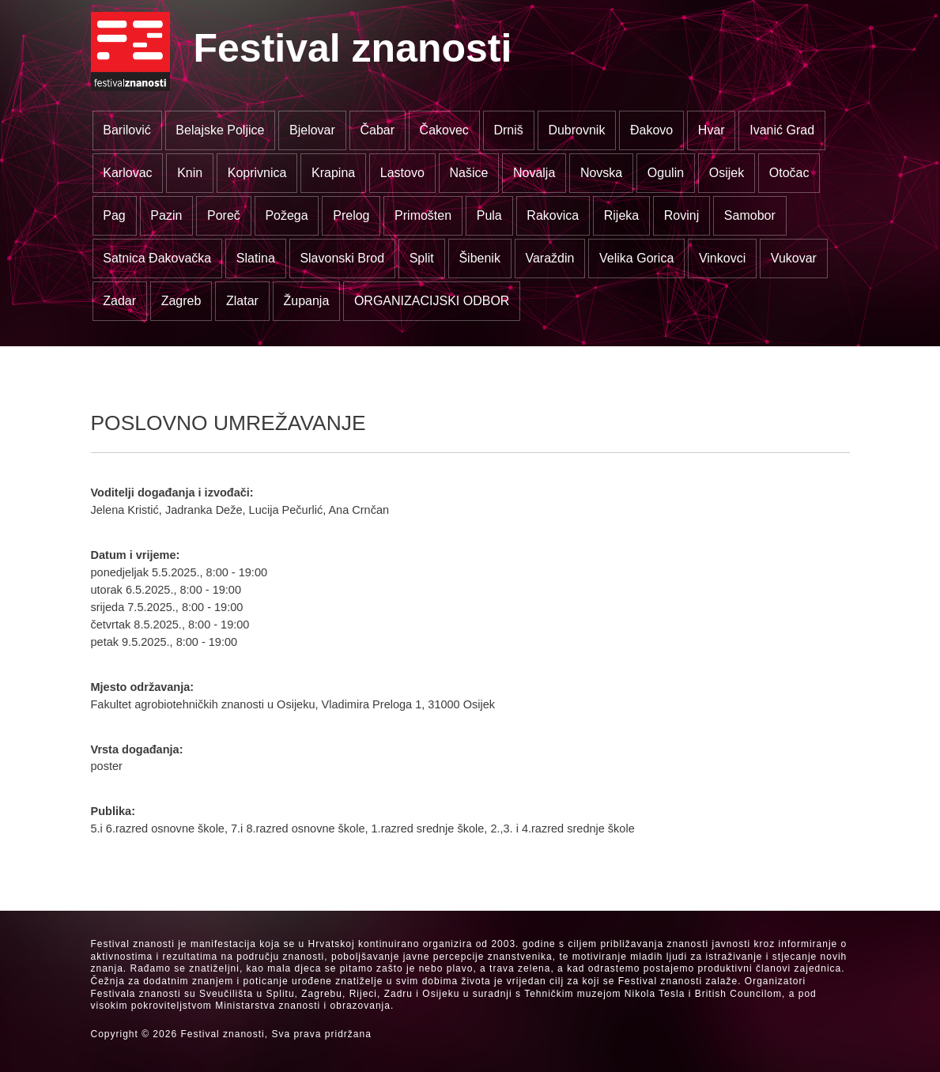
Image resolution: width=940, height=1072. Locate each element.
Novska (601, 172)
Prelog (351, 215)
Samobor (750, 215)
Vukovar (794, 258)
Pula (489, 215)
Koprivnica (257, 172)
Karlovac (127, 172)
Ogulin (665, 172)
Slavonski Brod (342, 258)
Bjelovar (312, 130)
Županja (306, 301)
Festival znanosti (353, 48)
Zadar (119, 301)
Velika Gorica (636, 258)
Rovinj (681, 215)
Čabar (377, 130)
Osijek (726, 172)
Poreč (223, 215)
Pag (114, 215)
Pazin (166, 215)
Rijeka (621, 215)
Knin (189, 172)
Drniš (508, 130)
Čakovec (444, 130)
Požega (286, 215)
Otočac (789, 172)
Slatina (255, 258)
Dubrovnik (576, 130)
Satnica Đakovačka (157, 258)
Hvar (711, 130)
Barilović (126, 130)
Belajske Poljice (220, 130)
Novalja (534, 172)
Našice (468, 172)
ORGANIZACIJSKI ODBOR (431, 301)
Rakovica (553, 215)
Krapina (333, 172)
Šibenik (479, 258)
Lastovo (402, 172)
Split (422, 258)
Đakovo (651, 130)
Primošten (422, 215)
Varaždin (549, 258)
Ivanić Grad (781, 130)
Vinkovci (722, 258)
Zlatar (242, 301)
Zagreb (181, 301)
